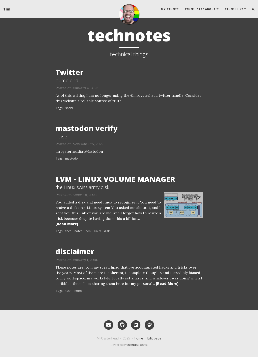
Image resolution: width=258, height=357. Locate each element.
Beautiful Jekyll (137, 345)
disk (107, 231)
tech (68, 231)
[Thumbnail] (183, 204)
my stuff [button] (168, 9)
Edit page (154, 338)
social (69, 108)
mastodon (72, 158)
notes (79, 231)
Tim (6, 9)
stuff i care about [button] (200, 9)
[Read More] (67, 223)
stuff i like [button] (234, 9)
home (138, 338)
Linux (97, 231)
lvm (88, 231)
